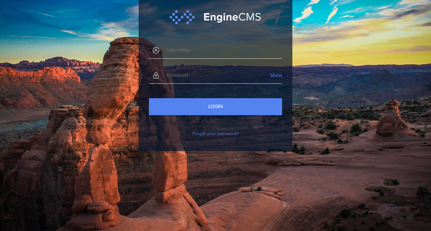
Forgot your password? (215, 133)
